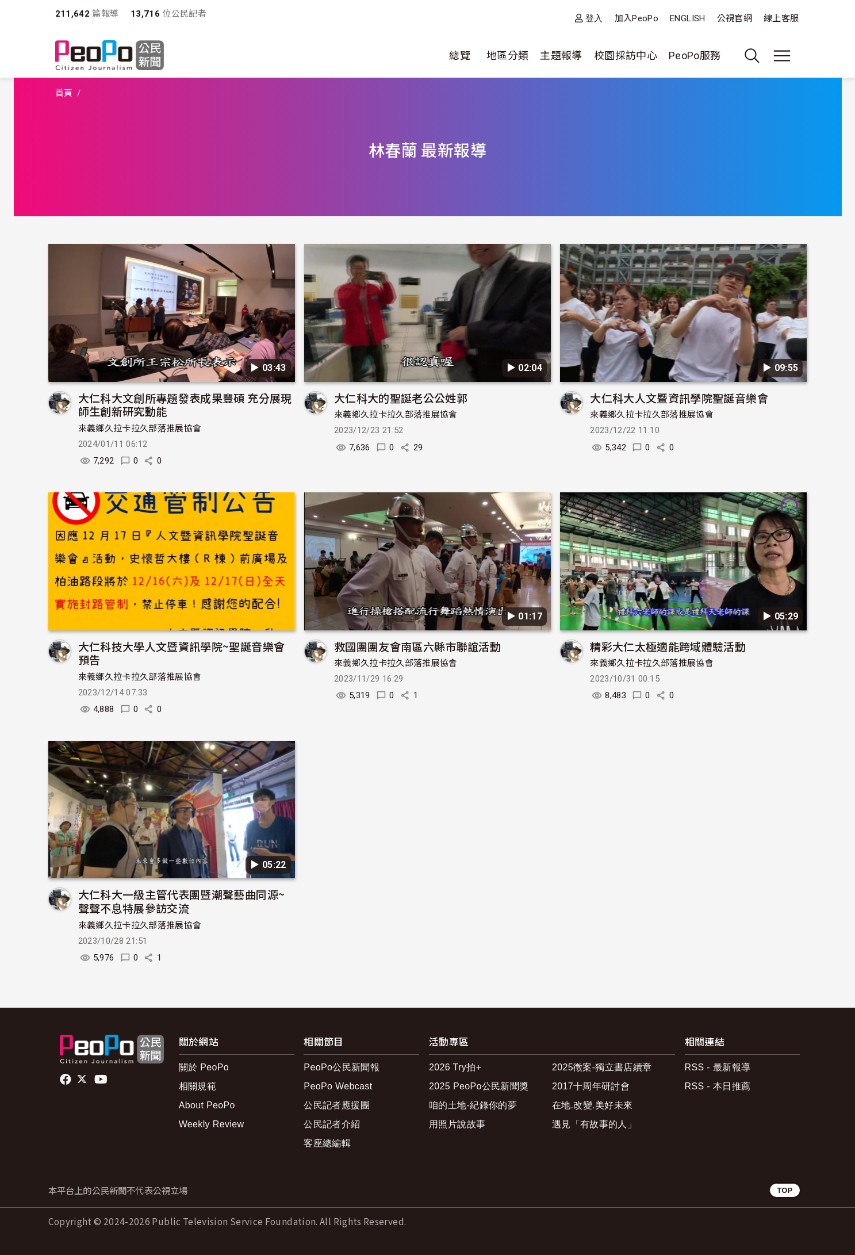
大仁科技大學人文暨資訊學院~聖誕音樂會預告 (181, 653)
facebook (66, 1079)
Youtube (101, 1079)
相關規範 (197, 1086)
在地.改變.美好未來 (592, 1105)
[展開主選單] (781, 55)
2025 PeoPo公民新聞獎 (478, 1086)
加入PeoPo (637, 18)
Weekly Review (211, 1124)
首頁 (64, 93)
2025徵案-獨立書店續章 (602, 1067)
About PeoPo (207, 1105)
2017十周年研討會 (591, 1086)
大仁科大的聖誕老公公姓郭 (400, 397)
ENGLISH (688, 18)
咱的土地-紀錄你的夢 (473, 1105)
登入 (594, 18)
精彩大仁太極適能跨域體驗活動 (668, 646)
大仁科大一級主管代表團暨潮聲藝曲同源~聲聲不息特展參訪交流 (181, 901)
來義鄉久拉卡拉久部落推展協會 (140, 428)
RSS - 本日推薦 (718, 1086)
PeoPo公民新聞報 (341, 1067)
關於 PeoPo (204, 1067)
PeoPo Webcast (338, 1086)
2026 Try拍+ (455, 1067)
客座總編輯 (327, 1143)
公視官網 (734, 18)
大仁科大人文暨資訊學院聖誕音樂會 (679, 397)
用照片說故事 (457, 1124)
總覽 (459, 55)
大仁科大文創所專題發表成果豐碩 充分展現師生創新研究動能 (185, 404)
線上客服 (781, 18)
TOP (784, 1190)
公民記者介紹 (332, 1124)
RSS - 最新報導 (718, 1067)
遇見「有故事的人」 (594, 1124)
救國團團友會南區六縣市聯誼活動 (417, 646)
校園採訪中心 (625, 55)
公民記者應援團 (337, 1105)
